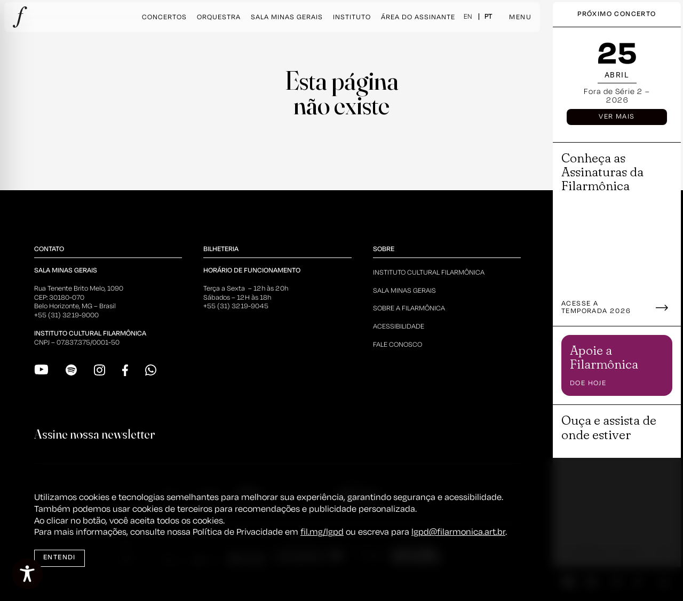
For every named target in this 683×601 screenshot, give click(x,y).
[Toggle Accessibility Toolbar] (27, 573)
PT (488, 17)
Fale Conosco (397, 345)
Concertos (164, 17)
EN (468, 17)
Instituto (352, 17)
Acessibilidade (398, 327)
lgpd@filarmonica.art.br (458, 532)
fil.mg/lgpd (322, 532)
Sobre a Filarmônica (409, 309)
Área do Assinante (418, 17)
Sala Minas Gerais (287, 17)
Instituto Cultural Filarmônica (429, 273)
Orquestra (219, 17)
